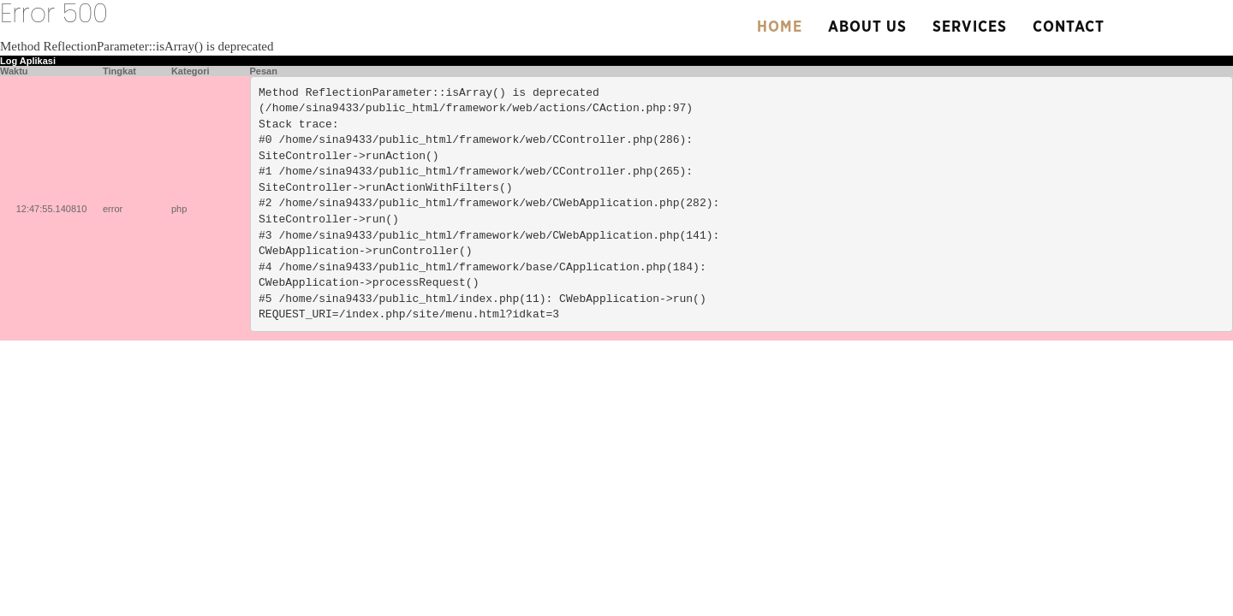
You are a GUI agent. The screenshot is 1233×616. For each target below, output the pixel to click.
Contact (1069, 27)
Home (779, 27)
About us (867, 27)
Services (969, 27)
